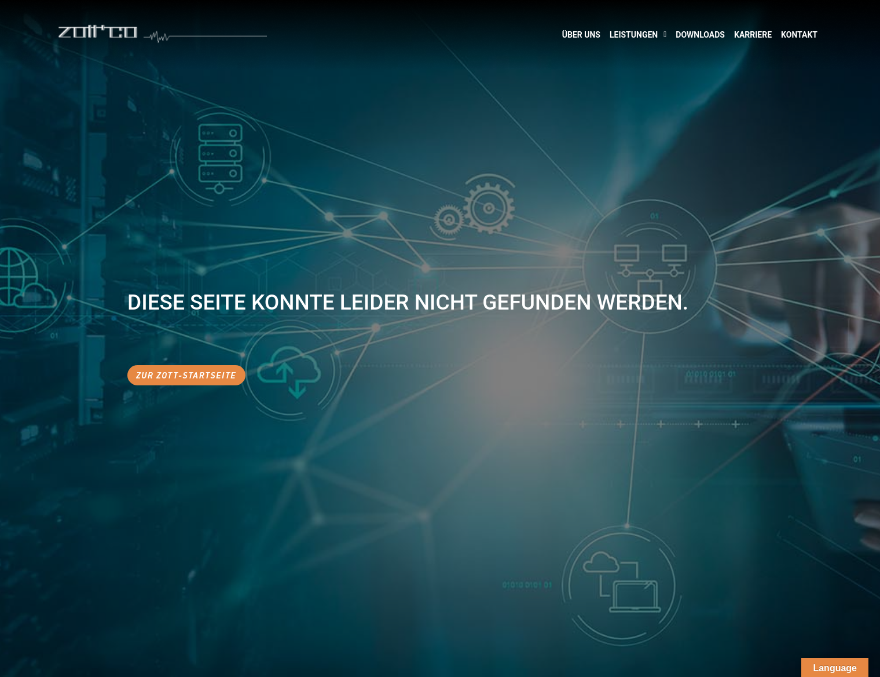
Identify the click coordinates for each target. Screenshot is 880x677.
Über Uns (581, 34)
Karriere (753, 34)
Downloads (700, 34)
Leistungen (638, 35)
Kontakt (799, 34)
